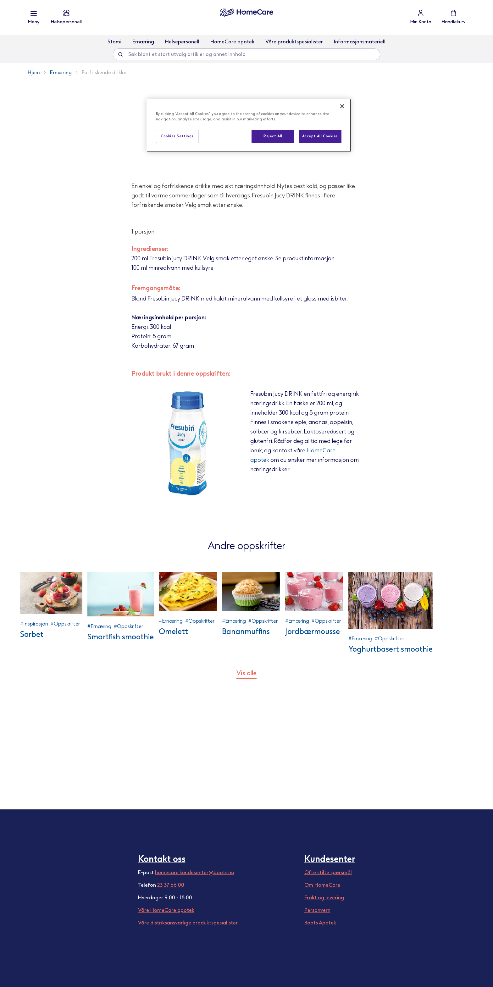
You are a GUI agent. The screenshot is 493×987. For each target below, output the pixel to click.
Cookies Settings (177, 136)
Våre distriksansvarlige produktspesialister (188, 923)
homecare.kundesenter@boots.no (194, 872)
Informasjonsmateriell (359, 42)
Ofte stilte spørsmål (328, 872)
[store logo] (246, 12)
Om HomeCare (322, 885)
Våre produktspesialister (294, 42)
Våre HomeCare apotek (166, 910)
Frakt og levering (324, 898)
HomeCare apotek (232, 42)
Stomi (114, 42)
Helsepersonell (182, 42)
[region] (249, 125)
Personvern (317, 910)
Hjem (34, 72)
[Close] (342, 106)
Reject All (272, 136)
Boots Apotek (320, 923)
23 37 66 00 (170, 885)
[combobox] (246, 54)
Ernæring (143, 42)
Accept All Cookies (320, 136)
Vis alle (246, 793)
